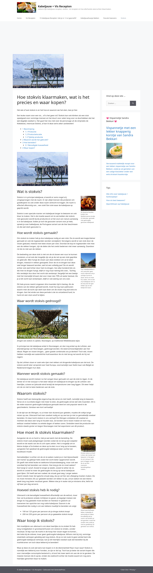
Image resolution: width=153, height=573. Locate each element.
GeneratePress (59, 570)
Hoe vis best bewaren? (115, 200)
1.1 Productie (30, 131)
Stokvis (123, 18)
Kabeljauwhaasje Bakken (90, 18)
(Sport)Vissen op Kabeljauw (117, 204)
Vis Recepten (30, 18)
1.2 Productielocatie (33, 134)
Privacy (132, 570)
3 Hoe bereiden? (29, 142)
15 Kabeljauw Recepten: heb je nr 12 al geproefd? (58, 18)
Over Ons (124, 570)
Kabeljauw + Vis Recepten (55, 6)
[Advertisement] (76, 37)
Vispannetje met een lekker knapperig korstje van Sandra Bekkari (121, 133)
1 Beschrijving (28, 129)
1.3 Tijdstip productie (34, 137)
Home (19, 18)
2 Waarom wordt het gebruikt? (35, 140)
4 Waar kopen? (28, 148)
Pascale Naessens (110, 18)
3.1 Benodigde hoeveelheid (36, 145)
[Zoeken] (133, 103)
